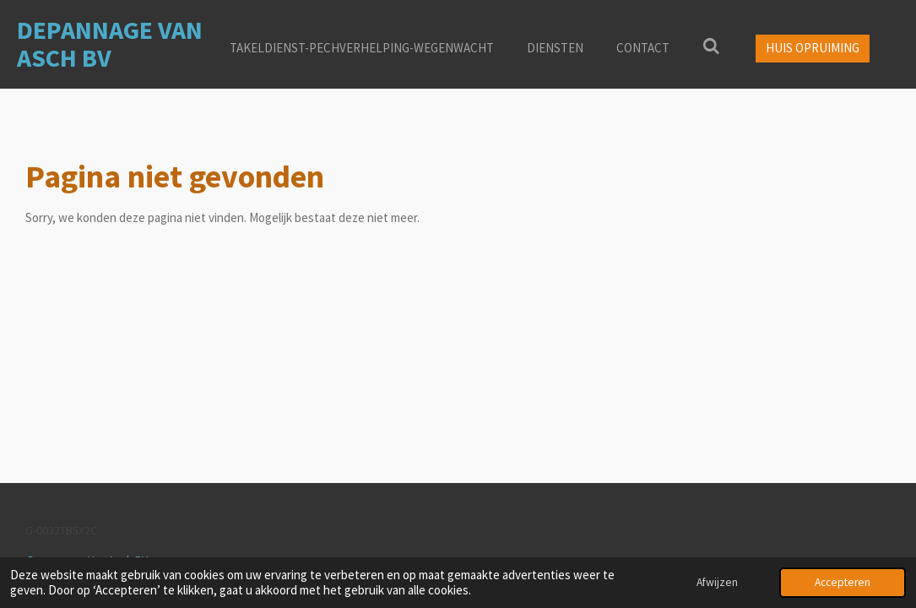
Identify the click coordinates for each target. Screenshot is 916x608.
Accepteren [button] (842, 582)
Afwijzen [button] (717, 582)
